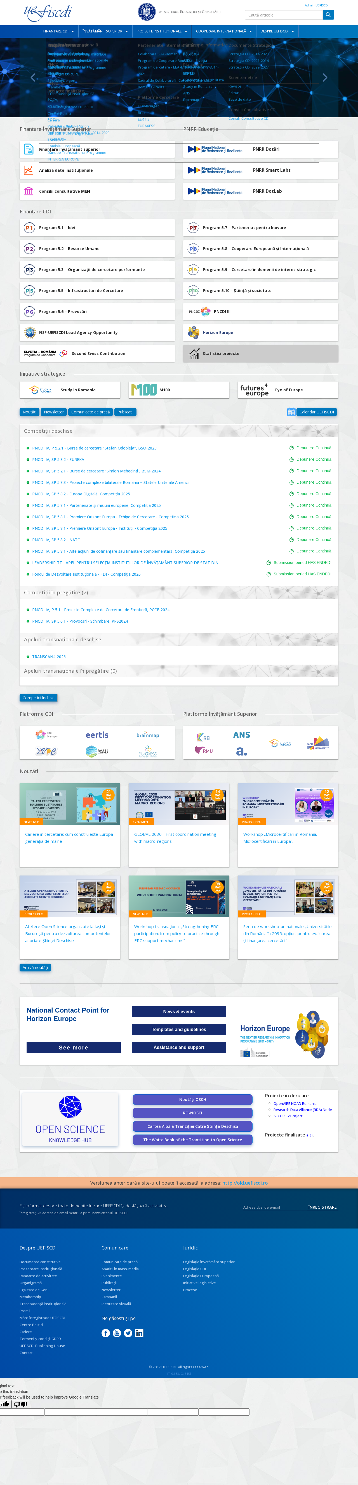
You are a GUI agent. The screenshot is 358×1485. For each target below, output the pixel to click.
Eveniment (141, 822)
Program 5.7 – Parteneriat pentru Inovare (236, 228)
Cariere (26, 1331)
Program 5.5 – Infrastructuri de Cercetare (72, 291)
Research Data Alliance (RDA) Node (303, 1109)
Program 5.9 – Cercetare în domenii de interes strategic (251, 270)
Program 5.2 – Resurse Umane (61, 249)
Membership (30, 1296)
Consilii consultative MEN (64, 191)
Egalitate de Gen (34, 1289)
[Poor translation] (20, 1404)
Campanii (109, 1296)
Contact (26, 1352)
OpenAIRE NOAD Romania (295, 1103)
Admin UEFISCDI (317, 5)
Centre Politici (31, 1324)
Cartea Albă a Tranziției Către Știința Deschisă (192, 1126)
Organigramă (31, 1282)
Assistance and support (179, 1047)
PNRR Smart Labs (272, 170)
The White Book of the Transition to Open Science (192, 1139)
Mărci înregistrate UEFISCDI (42, 1317)
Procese (190, 1289)
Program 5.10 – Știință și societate (229, 291)
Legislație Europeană (201, 1275)
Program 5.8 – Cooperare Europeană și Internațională (247, 249)
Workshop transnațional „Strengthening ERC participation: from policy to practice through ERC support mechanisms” (176, 933)
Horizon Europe (218, 332)
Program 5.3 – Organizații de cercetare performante (83, 270)
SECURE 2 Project (288, 1115)
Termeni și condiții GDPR (40, 1338)
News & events (179, 1011)
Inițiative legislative (199, 1282)
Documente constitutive (40, 1261)
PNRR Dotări (266, 149)
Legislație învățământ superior (209, 1261)
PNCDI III (208, 312)
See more (73, 1047)
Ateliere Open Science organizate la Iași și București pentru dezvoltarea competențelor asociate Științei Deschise (68, 933)
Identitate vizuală (116, 1303)
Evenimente (112, 1275)
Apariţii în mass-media (120, 1268)
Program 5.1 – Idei (48, 228)
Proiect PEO (252, 822)
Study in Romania (59, 390)
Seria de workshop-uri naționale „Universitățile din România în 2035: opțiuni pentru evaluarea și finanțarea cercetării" (287, 933)
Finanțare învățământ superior (69, 149)
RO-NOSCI (192, 1112)
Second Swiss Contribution (73, 354)
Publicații (125, 412)
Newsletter (54, 412)
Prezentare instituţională (41, 1268)
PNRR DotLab (267, 191)
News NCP (31, 822)
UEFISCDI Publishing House (42, 1345)
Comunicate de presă (90, 412)
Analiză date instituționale (66, 170)
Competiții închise (39, 697)
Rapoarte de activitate (38, 1275)
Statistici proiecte (214, 353)
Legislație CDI (194, 1268)
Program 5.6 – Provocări (54, 312)
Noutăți (29, 412)
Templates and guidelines (179, 1029)
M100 (150, 390)
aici (309, 1135)
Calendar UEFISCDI (317, 412)
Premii (25, 1310)
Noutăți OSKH (192, 1099)
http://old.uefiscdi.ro (245, 1183)
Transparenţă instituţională (43, 1303)
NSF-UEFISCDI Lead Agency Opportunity (78, 332)
